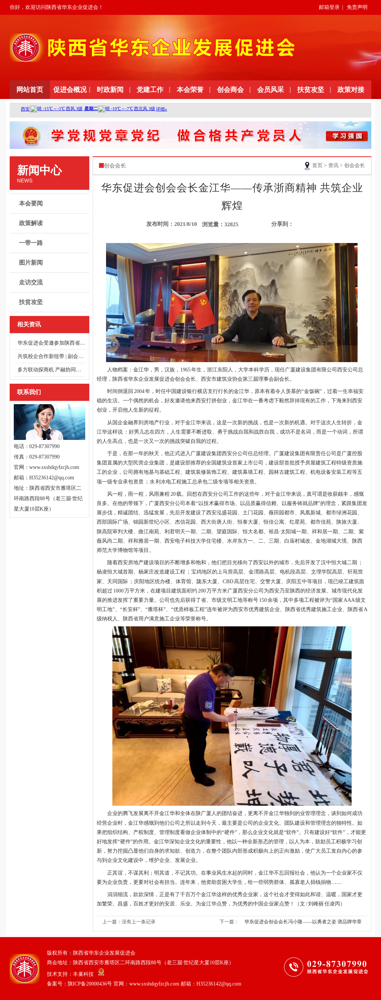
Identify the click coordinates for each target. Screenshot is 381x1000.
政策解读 (50, 223)
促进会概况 (70, 89)
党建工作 (150, 89)
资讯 (333, 165)
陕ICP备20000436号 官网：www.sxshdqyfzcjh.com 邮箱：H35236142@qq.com (154, 984)
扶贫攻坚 (310, 89)
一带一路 (50, 243)
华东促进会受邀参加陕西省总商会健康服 (51, 343)
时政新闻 (110, 89)
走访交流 (50, 282)
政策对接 (350, 89)
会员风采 (270, 89)
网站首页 (29, 89)
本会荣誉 (190, 89)
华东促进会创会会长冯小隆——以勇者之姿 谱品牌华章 (303, 921)
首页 (317, 165)
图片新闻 (50, 262)
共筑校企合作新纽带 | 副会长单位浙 (51, 356)
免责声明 (357, 7)
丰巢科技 (83, 974)
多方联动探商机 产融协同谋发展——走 (51, 370)
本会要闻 (50, 203)
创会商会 (230, 89)
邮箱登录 (329, 7)
